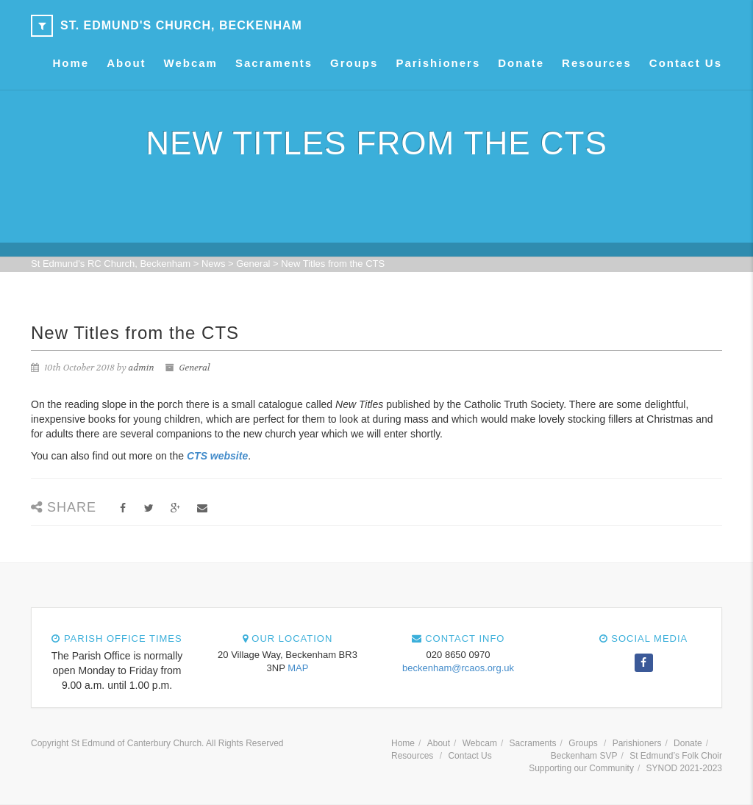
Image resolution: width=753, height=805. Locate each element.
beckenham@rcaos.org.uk (458, 667)
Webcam (191, 63)
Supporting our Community (581, 768)
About (126, 63)
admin (141, 367)
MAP (298, 667)
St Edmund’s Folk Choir (675, 756)
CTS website (217, 456)
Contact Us (685, 63)
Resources (597, 63)
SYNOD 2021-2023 (684, 768)
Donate (521, 63)
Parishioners (438, 63)
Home (71, 63)
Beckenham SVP (584, 756)
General (194, 367)
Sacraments (274, 63)
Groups (354, 63)
